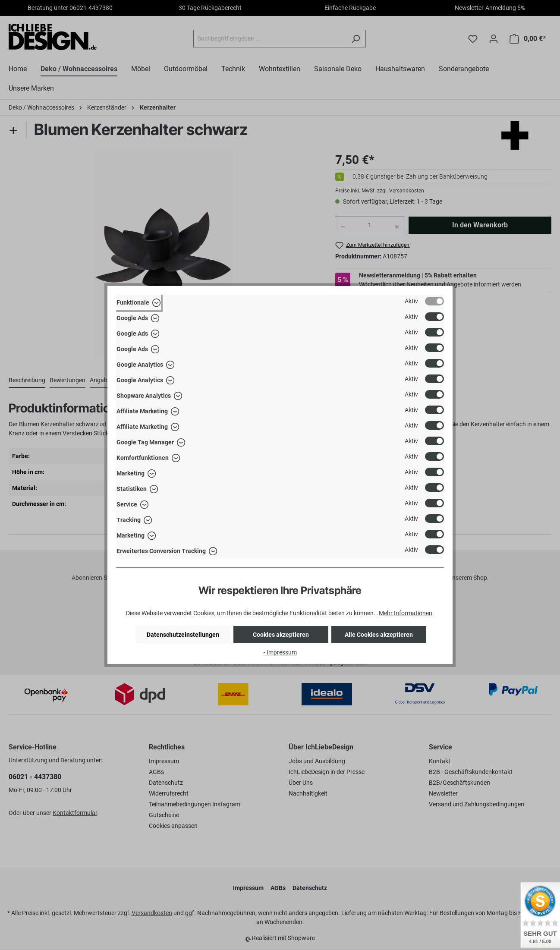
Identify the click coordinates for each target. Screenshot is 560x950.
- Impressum (280, 652)
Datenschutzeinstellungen (183, 634)
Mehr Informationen (405, 613)
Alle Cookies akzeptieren (379, 634)
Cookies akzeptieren (281, 634)
